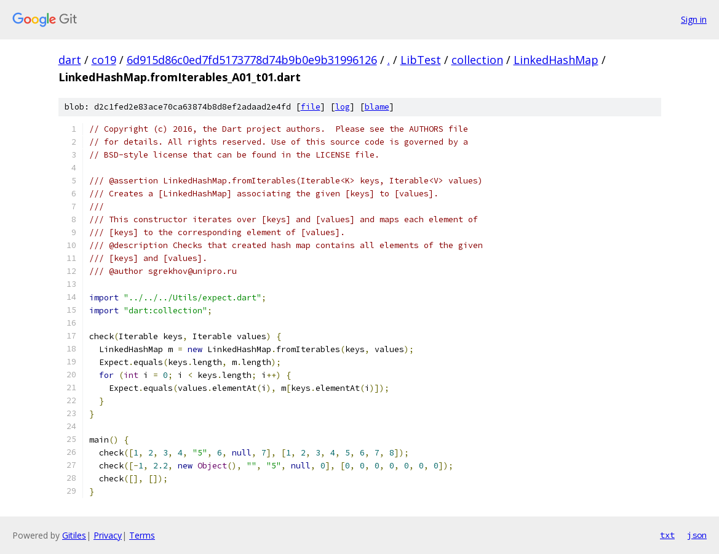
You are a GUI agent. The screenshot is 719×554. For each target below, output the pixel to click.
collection (477, 59)
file (310, 107)
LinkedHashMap (556, 59)
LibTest (420, 59)
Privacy (107, 535)
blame (377, 107)
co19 (104, 59)
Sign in (694, 19)
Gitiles (74, 535)
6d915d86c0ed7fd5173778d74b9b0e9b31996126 (252, 59)
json (697, 534)
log (342, 107)
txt (667, 534)
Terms (142, 535)
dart (69, 59)
